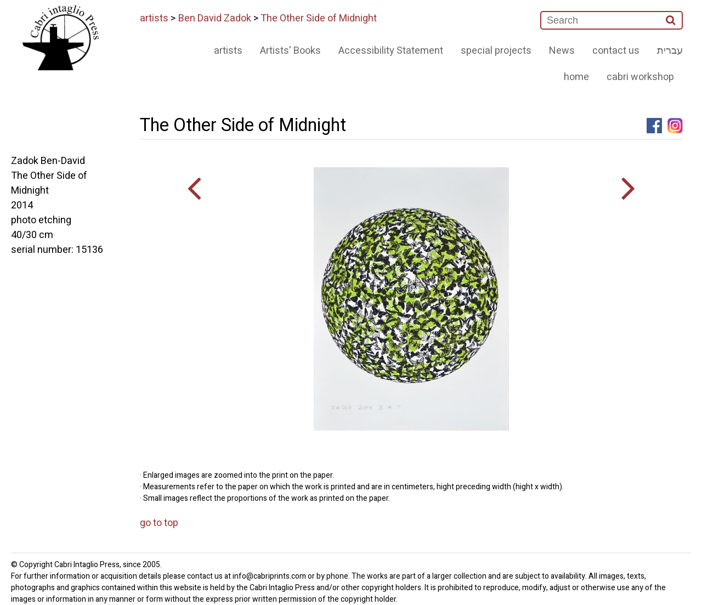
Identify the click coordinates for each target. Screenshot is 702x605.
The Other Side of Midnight (319, 18)
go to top (159, 523)
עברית (670, 50)
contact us (615, 50)
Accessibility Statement (390, 50)
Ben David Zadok (214, 18)
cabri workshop (640, 77)
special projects (496, 50)
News (562, 50)
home (576, 77)
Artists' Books (290, 50)
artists (154, 18)
